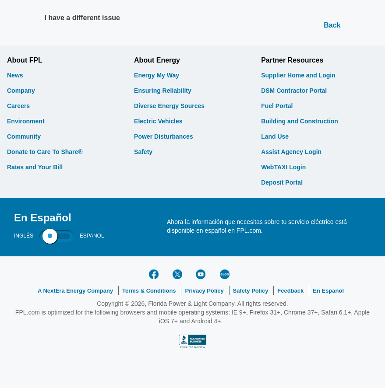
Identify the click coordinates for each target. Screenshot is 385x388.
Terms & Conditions (149, 290)
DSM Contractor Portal (294, 90)
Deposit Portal (282, 182)
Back (332, 25)
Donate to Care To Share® (45, 151)
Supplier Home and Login (298, 75)
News (15, 75)
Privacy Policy (204, 290)
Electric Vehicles (158, 121)
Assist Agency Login (291, 151)
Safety (143, 151)
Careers (18, 105)
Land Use (275, 136)
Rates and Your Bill (35, 167)
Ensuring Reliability (162, 90)
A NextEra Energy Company (75, 290)
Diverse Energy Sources (169, 105)
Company (21, 90)
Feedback (290, 290)
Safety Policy (250, 290)
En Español (328, 290)
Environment (26, 121)
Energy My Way (156, 75)
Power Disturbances (163, 136)
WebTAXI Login (283, 167)
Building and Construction (299, 121)
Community (24, 136)
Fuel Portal (277, 105)
